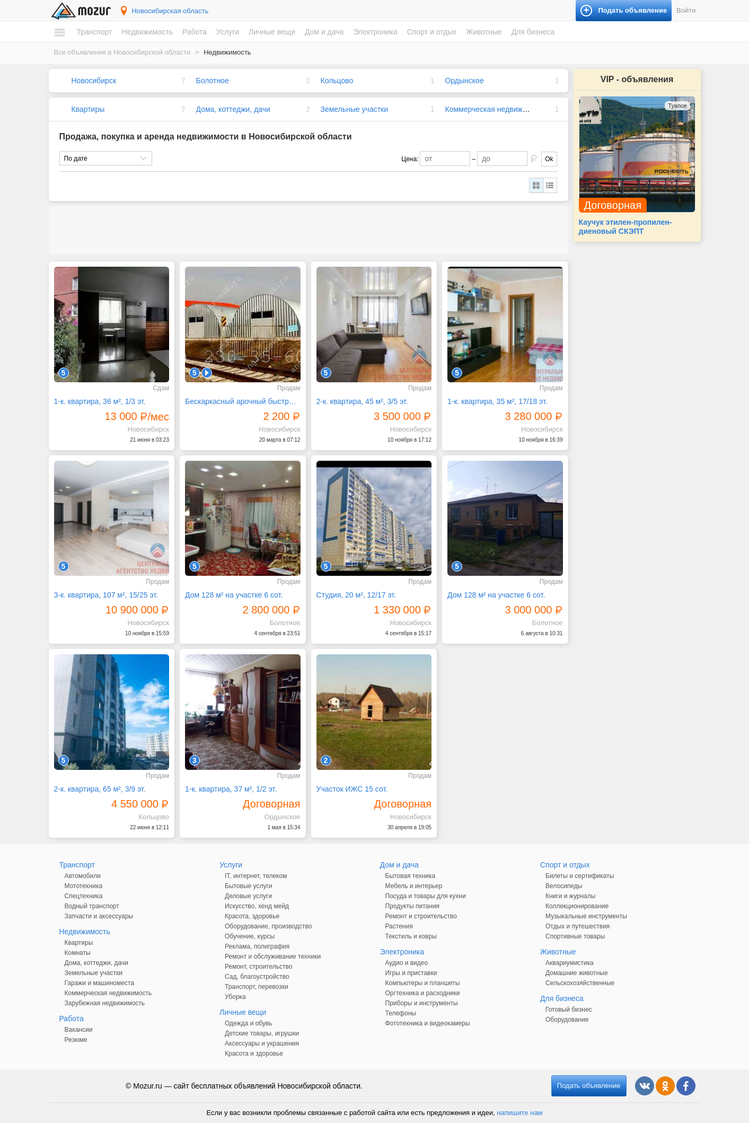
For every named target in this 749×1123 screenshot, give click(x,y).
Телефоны (400, 1013)
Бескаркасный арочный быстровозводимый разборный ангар (243, 401)
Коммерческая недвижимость (496, 109)
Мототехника (84, 886)
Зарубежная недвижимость (105, 1003)
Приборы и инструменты (421, 1003)
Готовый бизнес (568, 1009)
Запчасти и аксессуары (99, 916)
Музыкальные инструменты (586, 916)
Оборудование (567, 1019)
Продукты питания (412, 906)
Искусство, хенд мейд (257, 906)
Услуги (227, 32)
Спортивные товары (575, 936)
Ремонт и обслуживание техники (273, 956)
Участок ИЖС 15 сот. (352, 789)
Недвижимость (147, 32)
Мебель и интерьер (414, 886)
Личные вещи (272, 32)
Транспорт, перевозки (256, 986)
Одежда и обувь (248, 1023)
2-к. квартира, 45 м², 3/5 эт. (362, 401)
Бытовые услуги (248, 886)
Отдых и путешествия (577, 926)
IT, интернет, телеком (256, 876)
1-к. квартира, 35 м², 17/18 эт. (497, 401)
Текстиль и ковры (411, 936)
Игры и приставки (411, 973)
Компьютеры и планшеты (422, 983)
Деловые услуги (248, 896)
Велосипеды (563, 886)
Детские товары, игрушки (262, 1033)
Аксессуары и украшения (262, 1043)
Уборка (235, 997)
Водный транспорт (92, 906)
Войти (685, 10)
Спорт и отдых (432, 32)
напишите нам (519, 1113)
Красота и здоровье (254, 1053)
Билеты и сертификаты (579, 876)
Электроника (375, 32)
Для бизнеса (533, 32)
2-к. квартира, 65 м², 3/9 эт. (100, 789)
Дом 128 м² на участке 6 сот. (234, 595)
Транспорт (94, 32)
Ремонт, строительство (258, 966)
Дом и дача (324, 32)
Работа (194, 32)
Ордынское (464, 80)
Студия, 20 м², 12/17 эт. (356, 595)
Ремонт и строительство (421, 916)
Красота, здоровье (252, 916)
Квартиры (88, 109)
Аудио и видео (406, 963)
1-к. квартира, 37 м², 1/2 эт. (231, 789)
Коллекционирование (577, 906)
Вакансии (79, 1029)
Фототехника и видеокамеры (427, 1023)
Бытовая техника (410, 876)
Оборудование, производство (268, 926)
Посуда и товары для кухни (425, 896)
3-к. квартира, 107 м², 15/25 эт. (106, 595)
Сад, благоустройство (257, 976)
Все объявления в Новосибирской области (122, 52)
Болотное (212, 80)
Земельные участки (355, 109)
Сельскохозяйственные (579, 983)
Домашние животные (576, 973)
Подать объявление (589, 1086)
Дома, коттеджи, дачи (233, 109)
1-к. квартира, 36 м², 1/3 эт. (100, 401)
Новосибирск (94, 80)
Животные (484, 32)
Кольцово (337, 80)
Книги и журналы (570, 896)
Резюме (76, 1039)
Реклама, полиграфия (257, 946)
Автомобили (83, 876)
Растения (399, 926)
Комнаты (78, 953)
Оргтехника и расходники (422, 993)
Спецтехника (84, 896)
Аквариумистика (569, 963)
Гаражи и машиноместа (99, 983)
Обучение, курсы (250, 936)
